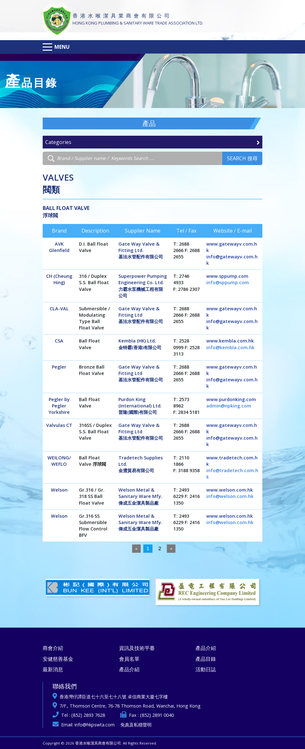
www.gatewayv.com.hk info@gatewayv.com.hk (232, 253)
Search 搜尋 (242, 158)
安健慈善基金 (58, 658)
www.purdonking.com (231, 399)
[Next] (171, 548)
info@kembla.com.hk (230, 347)
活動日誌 (205, 669)
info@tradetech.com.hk (232, 473)
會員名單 (129, 658)
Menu (62, 46)
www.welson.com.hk (229, 490)
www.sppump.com (227, 276)
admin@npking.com (228, 406)
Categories (152, 142)
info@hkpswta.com (94, 725)
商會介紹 (53, 648)
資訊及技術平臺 (137, 648)
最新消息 (53, 669)
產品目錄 (205, 658)
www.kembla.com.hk (230, 341)
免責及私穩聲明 (136, 725)
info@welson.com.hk (229, 496)
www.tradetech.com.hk (232, 461)
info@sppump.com (227, 282)
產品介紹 (129, 669)
